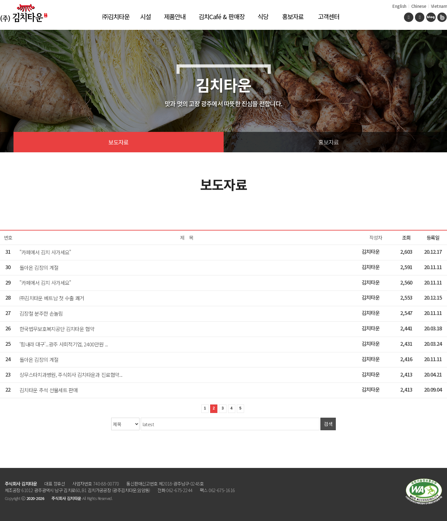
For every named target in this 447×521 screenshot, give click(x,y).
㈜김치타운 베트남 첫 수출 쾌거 (51, 298)
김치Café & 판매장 (222, 16)
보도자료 (118, 142)
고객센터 (329, 16)
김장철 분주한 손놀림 (41, 313)
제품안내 (175, 16)
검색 (328, 424)
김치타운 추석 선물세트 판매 (48, 390)
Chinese (418, 6)
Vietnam (439, 6)
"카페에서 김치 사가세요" (45, 252)
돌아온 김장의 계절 (38, 267)
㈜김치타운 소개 (116, 21)
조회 (406, 237)
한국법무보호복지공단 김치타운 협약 (56, 329)
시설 (145, 16)
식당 (263, 16)
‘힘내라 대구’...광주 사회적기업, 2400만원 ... (63, 344)
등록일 (433, 237)
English (399, 6)
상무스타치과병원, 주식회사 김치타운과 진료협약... (71, 374)
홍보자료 (293, 16)
